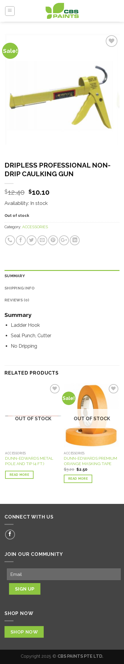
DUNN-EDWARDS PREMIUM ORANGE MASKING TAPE (90, 461)
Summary (14, 276)
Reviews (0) (16, 300)
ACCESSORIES (35, 227)
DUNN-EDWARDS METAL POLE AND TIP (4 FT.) (29, 461)
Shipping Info (19, 288)
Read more (19, 475)
